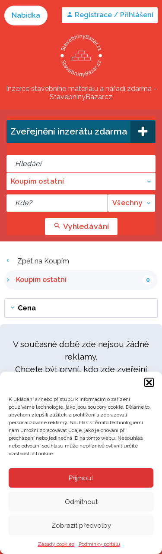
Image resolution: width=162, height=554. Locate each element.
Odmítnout (81, 502)
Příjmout (81, 478)
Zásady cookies (56, 544)
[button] (149, 382)
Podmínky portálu (99, 544)
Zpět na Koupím (36, 261)
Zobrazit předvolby (81, 525)
